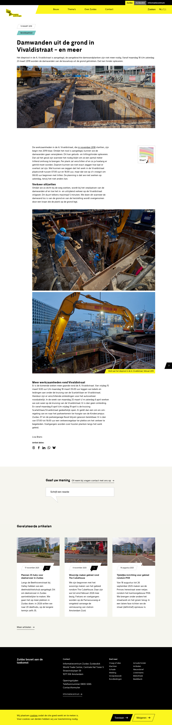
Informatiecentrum (156, 3)
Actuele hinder (139, 663)
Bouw (56, 9)
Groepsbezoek (115, 675)
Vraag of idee (115, 663)
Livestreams (138, 672)
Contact (109, 9)
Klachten (113, 666)
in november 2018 (87, 147)
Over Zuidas (90, 9)
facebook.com (38, 447)
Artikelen (137, 666)
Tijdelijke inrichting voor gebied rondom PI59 (133, 576)
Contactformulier (71, 687)
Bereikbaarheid (26, 33)
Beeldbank (137, 679)
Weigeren (141, 717)
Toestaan (119, 717)
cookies (34, 715)
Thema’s (72, 9)
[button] (150, 9)
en (164, 9)
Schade (112, 669)
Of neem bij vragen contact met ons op (91, 480)
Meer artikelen (24, 627)
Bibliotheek (138, 675)
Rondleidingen (115, 679)
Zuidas (130, 3)
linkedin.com (43, 447)
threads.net (33, 447)
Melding (112, 672)
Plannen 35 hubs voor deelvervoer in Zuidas (32, 576)
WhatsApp (49, 447)
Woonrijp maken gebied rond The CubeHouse (84, 576)
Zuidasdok (140, 3)
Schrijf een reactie (59, 491)
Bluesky (54, 447)
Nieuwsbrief (138, 669)
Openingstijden (70, 680)
